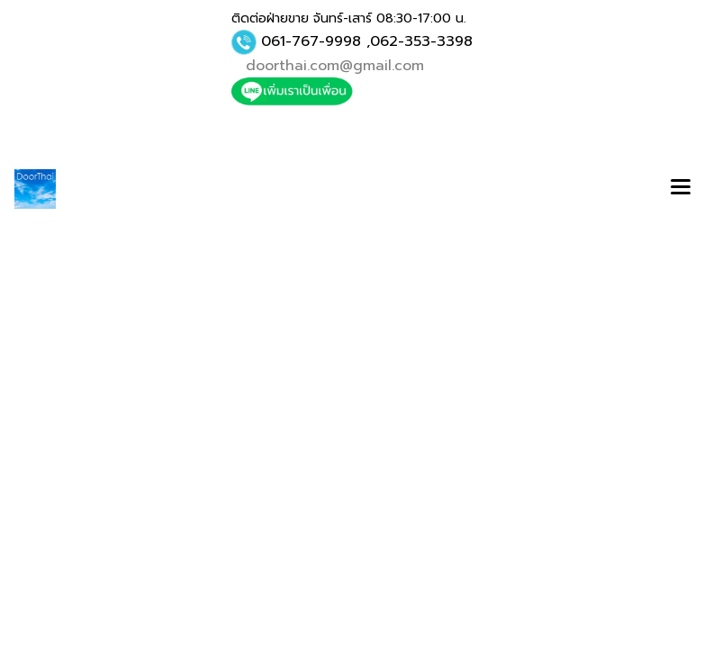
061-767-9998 (311, 41)
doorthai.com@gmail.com (335, 65)
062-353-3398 (421, 41)
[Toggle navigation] (680, 189)
